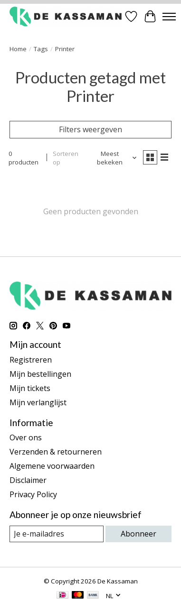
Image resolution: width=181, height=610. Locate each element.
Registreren (31, 360)
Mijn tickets (30, 388)
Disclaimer (28, 480)
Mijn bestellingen (40, 374)
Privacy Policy (33, 494)
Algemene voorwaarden (52, 466)
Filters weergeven (90, 129)
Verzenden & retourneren (56, 451)
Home (18, 49)
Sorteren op (65, 157)
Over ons (26, 437)
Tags (41, 49)
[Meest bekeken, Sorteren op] (113, 157)
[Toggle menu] (169, 16)
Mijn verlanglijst (38, 402)
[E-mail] (57, 534)
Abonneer (138, 533)
